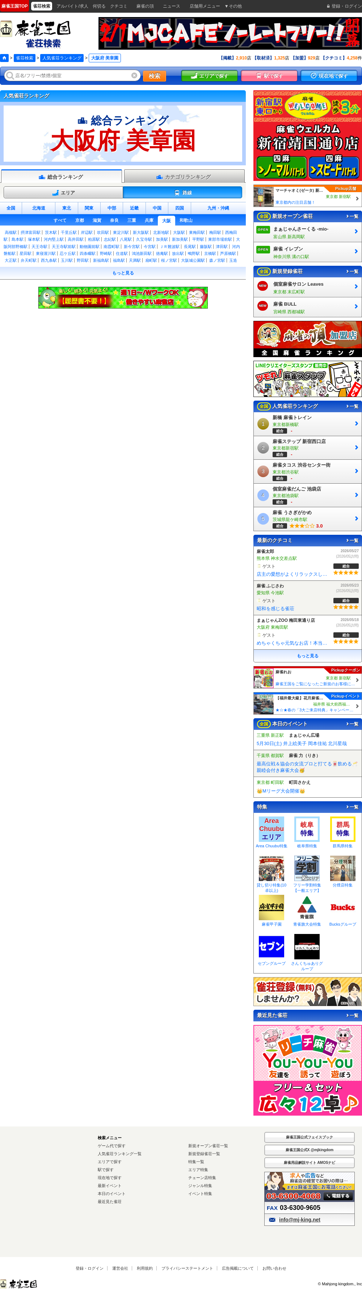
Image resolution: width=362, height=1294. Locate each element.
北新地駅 (161, 232)
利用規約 (145, 1268)
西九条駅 (49, 260)
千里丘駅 (69, 232)
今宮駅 (150, 246)
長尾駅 (190, 246)
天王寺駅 (39, 246)
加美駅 (162, 239)
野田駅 (83, 260)
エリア (63, 193)
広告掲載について (238, 1268)
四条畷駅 (88, 253)
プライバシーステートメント (187, 1268)
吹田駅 (103, 232)
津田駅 (222, 246)
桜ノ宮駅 (169, 260)
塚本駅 (34, 239)
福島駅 (119, 260)
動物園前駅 (90, 246)
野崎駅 (106, 253)
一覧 (351, 216)
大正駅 (11, 260)
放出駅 (178, 253)
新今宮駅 (132, 246)
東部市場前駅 (220, 239)
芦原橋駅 (228, 253)
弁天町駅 (29, 260)
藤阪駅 (206, 246)
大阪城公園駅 (193, 260)
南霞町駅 (111, 246)
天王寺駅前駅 (64, 246)
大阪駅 (179, 232)
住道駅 (122, 253)
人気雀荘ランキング (61, 58)
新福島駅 (101, 260)
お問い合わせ (274, 1268)
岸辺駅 (87, 232)
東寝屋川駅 (46, 253)
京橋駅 (210, 253)
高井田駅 (76, 239)
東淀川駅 (121, 232)
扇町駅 (151, 260)
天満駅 (135, 260)
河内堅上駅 (54, 239)
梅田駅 (215, 232)
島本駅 (18, 239)
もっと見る (123, 273)
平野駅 (198, 239)
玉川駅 (67, 260)
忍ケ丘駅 (68, 253)
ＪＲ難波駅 (170, 246)
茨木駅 (51, 232)
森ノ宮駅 (217, 260)
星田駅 (25, 253)
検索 (154, 76)
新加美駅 (180, 239)
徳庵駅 (162, 253)
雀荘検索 (24, 58)
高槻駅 (11, 232)
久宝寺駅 (144, 239)
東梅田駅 (197, 232)
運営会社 (120, 1268)
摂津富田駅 (31, 232)
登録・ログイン (90, 1268)
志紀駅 (110, 239)
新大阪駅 (141, 232)
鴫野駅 (194, 253)
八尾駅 (126, 239)
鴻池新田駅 (142, 253)
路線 (182, 193)
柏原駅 (94, 239)
